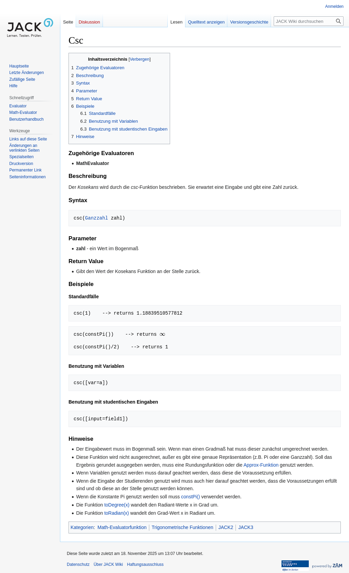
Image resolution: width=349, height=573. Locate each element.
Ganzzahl (96, 218)
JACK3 (245, 527)
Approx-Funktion (261, 465)
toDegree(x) (117, 505)
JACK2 (225, 527)
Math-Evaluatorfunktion (122, 527)
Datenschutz (78, 564)
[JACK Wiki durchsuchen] (309, 21)
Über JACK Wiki (108, 564)
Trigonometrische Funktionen (182, 527)
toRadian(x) (116, 513)
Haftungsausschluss (145, 564)
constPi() (190, 496)
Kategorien (82, 527)
